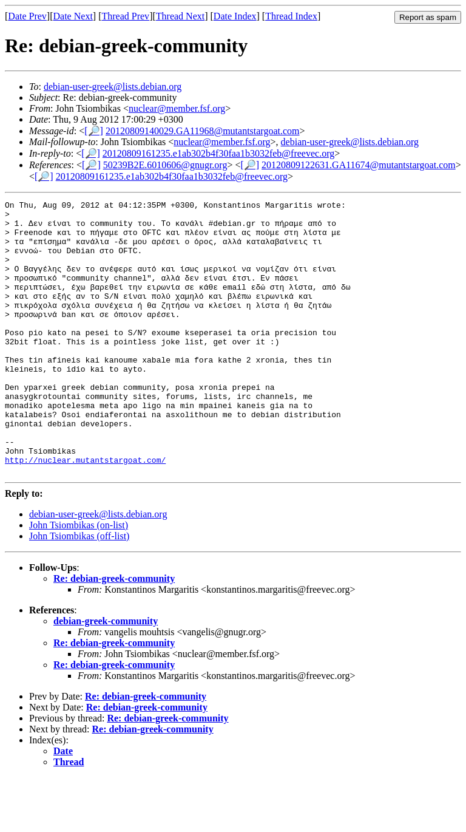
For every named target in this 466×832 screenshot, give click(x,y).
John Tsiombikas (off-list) (79, 590)
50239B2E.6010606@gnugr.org (165, 165)
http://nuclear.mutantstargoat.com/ (85, 512)
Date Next (73, 16)
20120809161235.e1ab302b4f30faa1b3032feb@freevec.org (218, 153)
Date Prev (27, 16)
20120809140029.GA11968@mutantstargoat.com (203, 131)
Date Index (235, 16)
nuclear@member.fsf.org (177, 108)
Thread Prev (125, 16)
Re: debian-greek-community (114, 633)
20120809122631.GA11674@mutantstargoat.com (359, 165)
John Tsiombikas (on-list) (78, 580)
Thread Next (180, 16)
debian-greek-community (105, 675)
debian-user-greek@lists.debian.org (112, 86)
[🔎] (93, 131)
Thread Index (291, 16)
